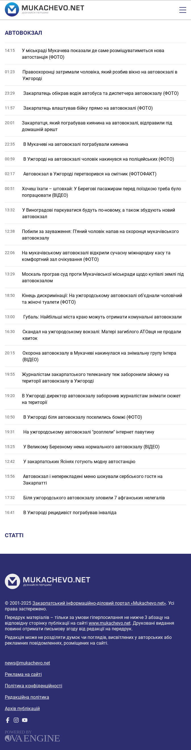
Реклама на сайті (23, 674)
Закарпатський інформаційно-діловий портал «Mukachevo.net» (99, 603)
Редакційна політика (27, 697)
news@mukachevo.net (27, 663)
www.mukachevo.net (109, 623)
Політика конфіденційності (33, 685)
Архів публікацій (22, 708)
